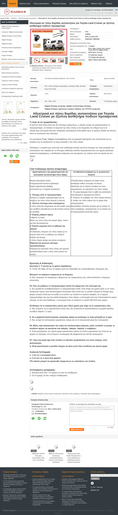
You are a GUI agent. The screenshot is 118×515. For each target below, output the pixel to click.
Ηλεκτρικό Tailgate (7, 51)
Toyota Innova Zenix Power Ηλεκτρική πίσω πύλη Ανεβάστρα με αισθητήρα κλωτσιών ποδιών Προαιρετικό (74, 458)
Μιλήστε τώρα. (96, 3)
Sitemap (99, 487)
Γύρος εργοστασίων (41, 3)
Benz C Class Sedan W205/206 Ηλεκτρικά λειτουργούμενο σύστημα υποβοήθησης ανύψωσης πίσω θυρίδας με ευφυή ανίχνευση (74, 502)
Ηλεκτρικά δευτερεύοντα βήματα (12, 77)
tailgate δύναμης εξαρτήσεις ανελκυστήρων (10, 27)
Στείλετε (95, 479)
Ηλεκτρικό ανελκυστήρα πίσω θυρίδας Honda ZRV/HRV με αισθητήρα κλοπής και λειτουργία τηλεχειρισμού (74, 487)
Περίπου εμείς (24, 3)
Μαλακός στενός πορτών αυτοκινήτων (13, 59)
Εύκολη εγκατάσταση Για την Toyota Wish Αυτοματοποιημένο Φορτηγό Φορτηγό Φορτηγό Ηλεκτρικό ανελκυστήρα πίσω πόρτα (44, 481)
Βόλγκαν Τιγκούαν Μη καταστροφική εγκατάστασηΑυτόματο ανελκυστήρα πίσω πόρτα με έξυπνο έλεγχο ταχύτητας (14, 497)
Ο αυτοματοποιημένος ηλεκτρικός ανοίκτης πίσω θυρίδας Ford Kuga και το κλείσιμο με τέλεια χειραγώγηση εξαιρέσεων (45, 489)
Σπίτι (4, 3)
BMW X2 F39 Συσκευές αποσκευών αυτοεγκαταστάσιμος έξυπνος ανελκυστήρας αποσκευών (56, 458)
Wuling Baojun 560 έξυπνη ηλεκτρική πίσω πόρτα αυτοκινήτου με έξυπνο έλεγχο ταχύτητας (14, 476)
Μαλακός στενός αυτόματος (71, 394)
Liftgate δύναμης (7, 40)
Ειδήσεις (109, 3)
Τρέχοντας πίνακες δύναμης (10, 81)
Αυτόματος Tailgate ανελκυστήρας (12, 32)
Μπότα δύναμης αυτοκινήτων (28, 18)
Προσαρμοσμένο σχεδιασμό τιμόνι (12, 96)
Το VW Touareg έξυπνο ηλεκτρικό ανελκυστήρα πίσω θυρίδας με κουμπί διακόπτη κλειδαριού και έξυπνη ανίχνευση (15, 483)
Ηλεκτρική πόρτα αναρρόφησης (11, 47)
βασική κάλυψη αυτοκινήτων (10, 73)
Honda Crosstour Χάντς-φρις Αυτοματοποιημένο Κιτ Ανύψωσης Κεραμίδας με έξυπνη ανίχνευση (43, 496)
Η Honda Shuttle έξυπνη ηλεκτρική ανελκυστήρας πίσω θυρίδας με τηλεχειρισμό (43, 503)
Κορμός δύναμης (7, 55)
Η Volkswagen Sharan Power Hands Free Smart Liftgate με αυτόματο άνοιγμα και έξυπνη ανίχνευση (14, 490)
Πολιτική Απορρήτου (9, 510)
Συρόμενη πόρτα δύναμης (10, 84)
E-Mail (93, 487)
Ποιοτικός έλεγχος (59, 3)
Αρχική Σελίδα (4, 18)
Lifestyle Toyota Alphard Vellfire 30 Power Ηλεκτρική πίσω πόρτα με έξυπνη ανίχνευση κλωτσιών (74, 481)
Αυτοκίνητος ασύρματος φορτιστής (12, 88)
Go (116, 13)
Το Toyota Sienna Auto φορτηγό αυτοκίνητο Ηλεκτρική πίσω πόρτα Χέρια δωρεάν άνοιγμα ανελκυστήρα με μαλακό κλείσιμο (74, 494)
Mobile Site (95, 490)
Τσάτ (76, 64)
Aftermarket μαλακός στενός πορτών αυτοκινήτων (13, 68)
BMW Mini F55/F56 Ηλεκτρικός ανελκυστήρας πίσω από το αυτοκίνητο (38, 457)
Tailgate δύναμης (7, 44)
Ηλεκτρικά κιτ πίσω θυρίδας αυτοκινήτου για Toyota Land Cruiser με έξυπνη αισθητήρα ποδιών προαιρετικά (47, 68)
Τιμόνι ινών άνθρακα (8, 92)
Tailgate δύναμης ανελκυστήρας (11, 36)
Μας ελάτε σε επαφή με (78, 3)
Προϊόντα (12, 3)
